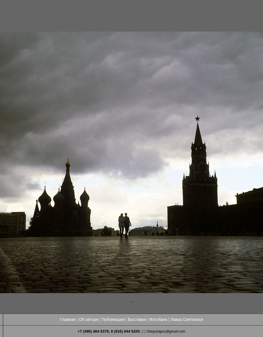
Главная (67, 319)
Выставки (137, 319)
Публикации (113, 319)
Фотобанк (158, 319)
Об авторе (88, 319)
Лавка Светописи (186, 319)
